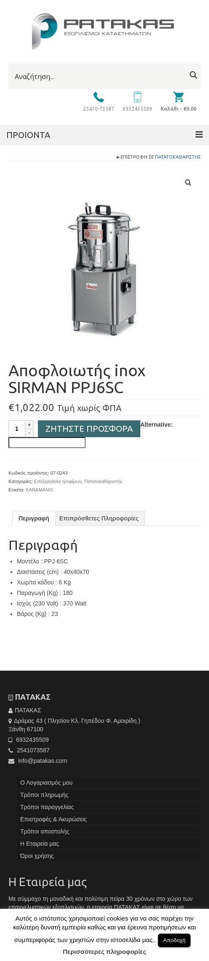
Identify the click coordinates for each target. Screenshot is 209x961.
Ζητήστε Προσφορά (89, 428)
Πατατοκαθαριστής (178, 156)
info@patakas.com (37, 760)
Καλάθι (178, 108)
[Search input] (99, 76)
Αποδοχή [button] (174, 940)
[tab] (34, 518)
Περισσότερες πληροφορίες (104, 951)
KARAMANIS (39, 489)
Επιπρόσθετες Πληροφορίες (99, 518)
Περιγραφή (34, 518)
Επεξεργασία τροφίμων (58, 481)
